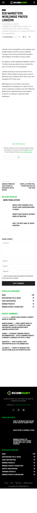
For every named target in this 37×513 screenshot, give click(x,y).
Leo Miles (5, 372)
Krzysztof (5, 366)
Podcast (31, 174)
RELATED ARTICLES (9, 221)
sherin (4, 358)
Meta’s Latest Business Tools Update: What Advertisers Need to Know (23, 232)
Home (3, 7)
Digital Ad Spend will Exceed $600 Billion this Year (27, 210)
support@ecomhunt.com (22, 429)
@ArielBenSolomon (26, 176)
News (8, 7)
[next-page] (6, 257)
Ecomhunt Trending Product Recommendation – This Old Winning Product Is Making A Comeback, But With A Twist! (18, 360)
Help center (18, 507)
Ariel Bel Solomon (8, 37)
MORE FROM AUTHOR (11, 225)
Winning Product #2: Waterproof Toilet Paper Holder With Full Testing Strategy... (22, 466)
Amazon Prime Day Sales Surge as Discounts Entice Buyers (8, 211)
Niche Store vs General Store (23, 455)
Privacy (6, 507)
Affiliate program (28, 507)
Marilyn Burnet (7, 348)
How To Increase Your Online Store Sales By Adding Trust (23, 446)
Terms (12, 507)
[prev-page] (3, 257)
